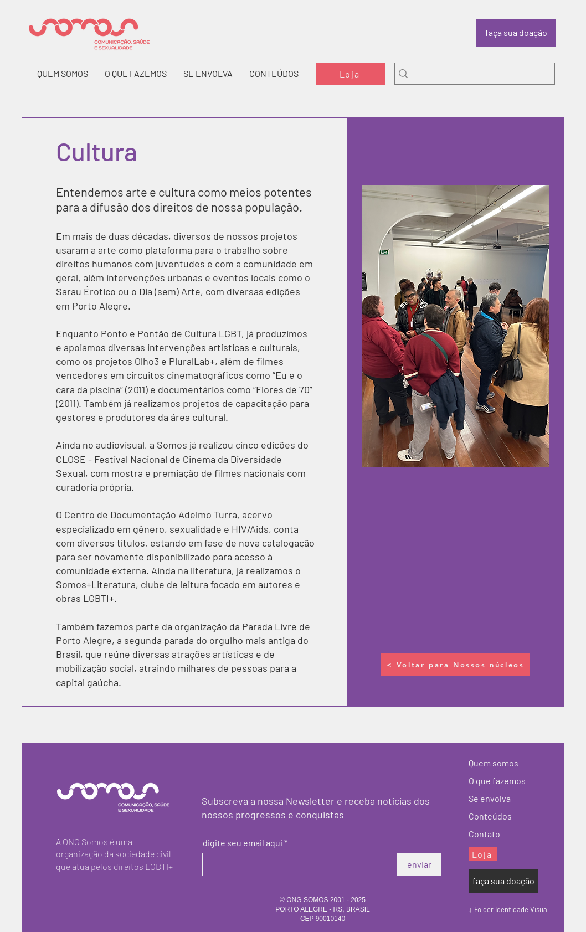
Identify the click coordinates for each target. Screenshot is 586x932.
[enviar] (419, 864)
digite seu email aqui (242, 842)
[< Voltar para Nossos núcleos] (455, 664)
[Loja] (350, 74)
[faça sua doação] (516, 33)
